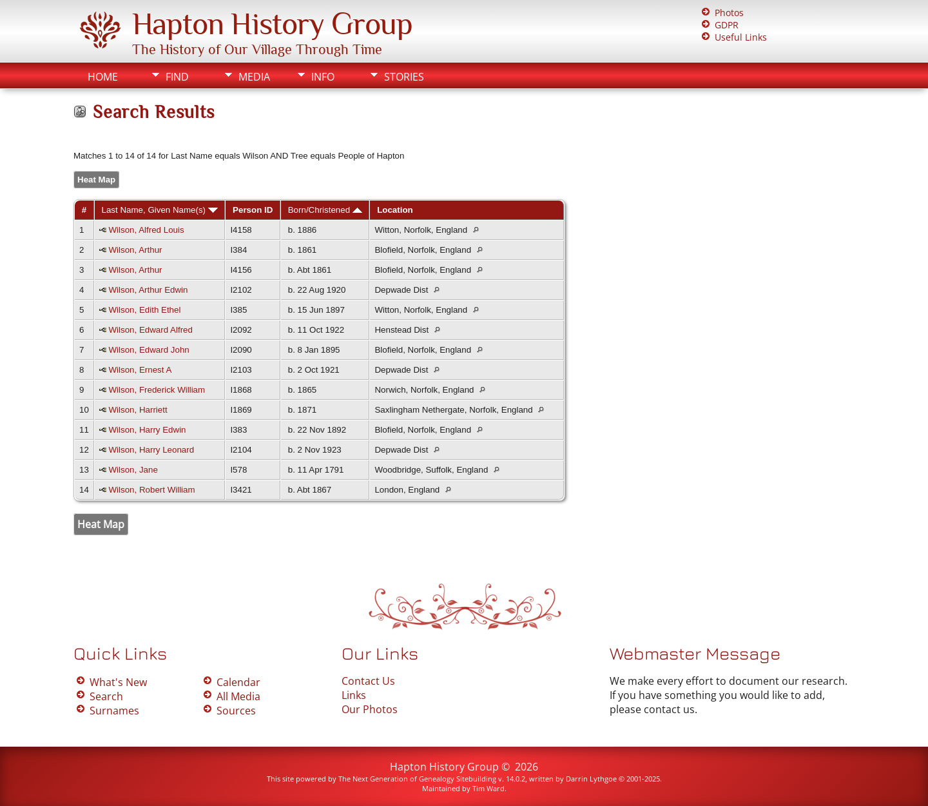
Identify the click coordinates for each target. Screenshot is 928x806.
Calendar (238, 682)
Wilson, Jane (133, 470)
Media (254, 77)
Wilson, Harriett (138, 410)
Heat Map (96, 179)
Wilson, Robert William (152, 490)
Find (177, 77)
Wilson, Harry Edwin (147, 430)
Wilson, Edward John (149, 350)
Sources (236, 710)
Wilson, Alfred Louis (146, 230)
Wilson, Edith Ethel (145, 310)
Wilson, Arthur (135, 250)
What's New (118, 682)
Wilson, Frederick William (157, 390)
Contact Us (368, 681)
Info (322, 77)
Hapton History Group (272, 23)
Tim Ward (488, 788)
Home (103, 77)
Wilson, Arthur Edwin (148, 290)
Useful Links (741, 37)
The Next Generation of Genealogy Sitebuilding (417, 778)
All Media (238, 696)
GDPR (727, 25)
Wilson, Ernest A (140, 370)
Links (354, 695)
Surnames (114, 710)
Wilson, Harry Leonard (152, 450)
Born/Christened (325, 210)
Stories (404, 77)
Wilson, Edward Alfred (151, 330)
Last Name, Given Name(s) (160, 210)
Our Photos (370, 709)
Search (106, 696)
